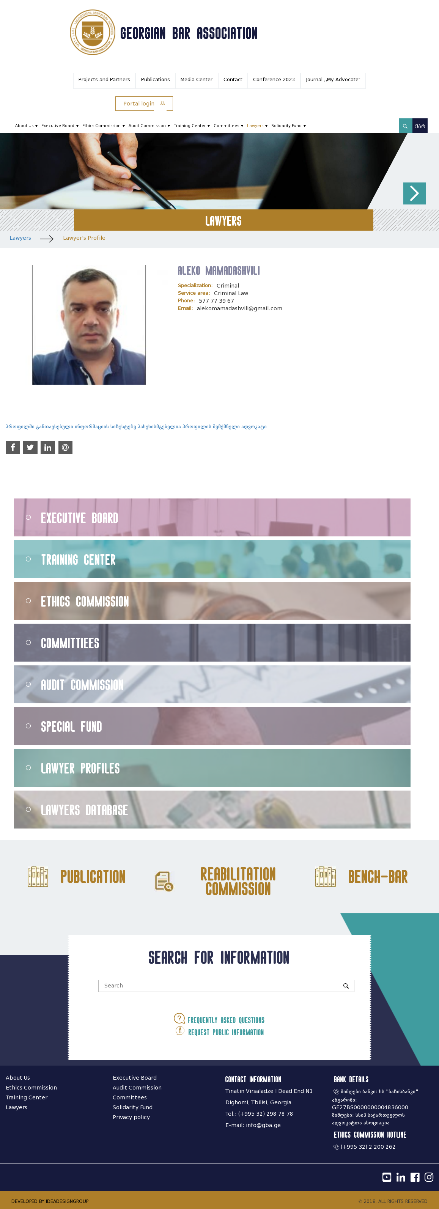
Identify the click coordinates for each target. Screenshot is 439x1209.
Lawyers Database (85, 810)
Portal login (144, 104)
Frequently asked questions (219, 1018)
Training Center (190, 125)
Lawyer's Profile (84, 238)
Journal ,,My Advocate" (333, 79)
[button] (414, 193)
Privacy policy (131, 1117)
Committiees (70, 643)
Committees (226, 125)
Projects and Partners (104, 79)
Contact (232, 79)
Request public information (219, 1030)
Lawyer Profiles (80, 768)
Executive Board (57, 125)
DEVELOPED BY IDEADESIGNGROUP (49, 1201)
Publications (155, 79)
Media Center (196, 79)
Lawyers (255, 125)
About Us (24, 125)
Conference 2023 (274, 79)
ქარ (420, 126)
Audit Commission (147, 125)
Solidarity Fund (286, 125)
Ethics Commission (101, 125)
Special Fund (71, 726)
